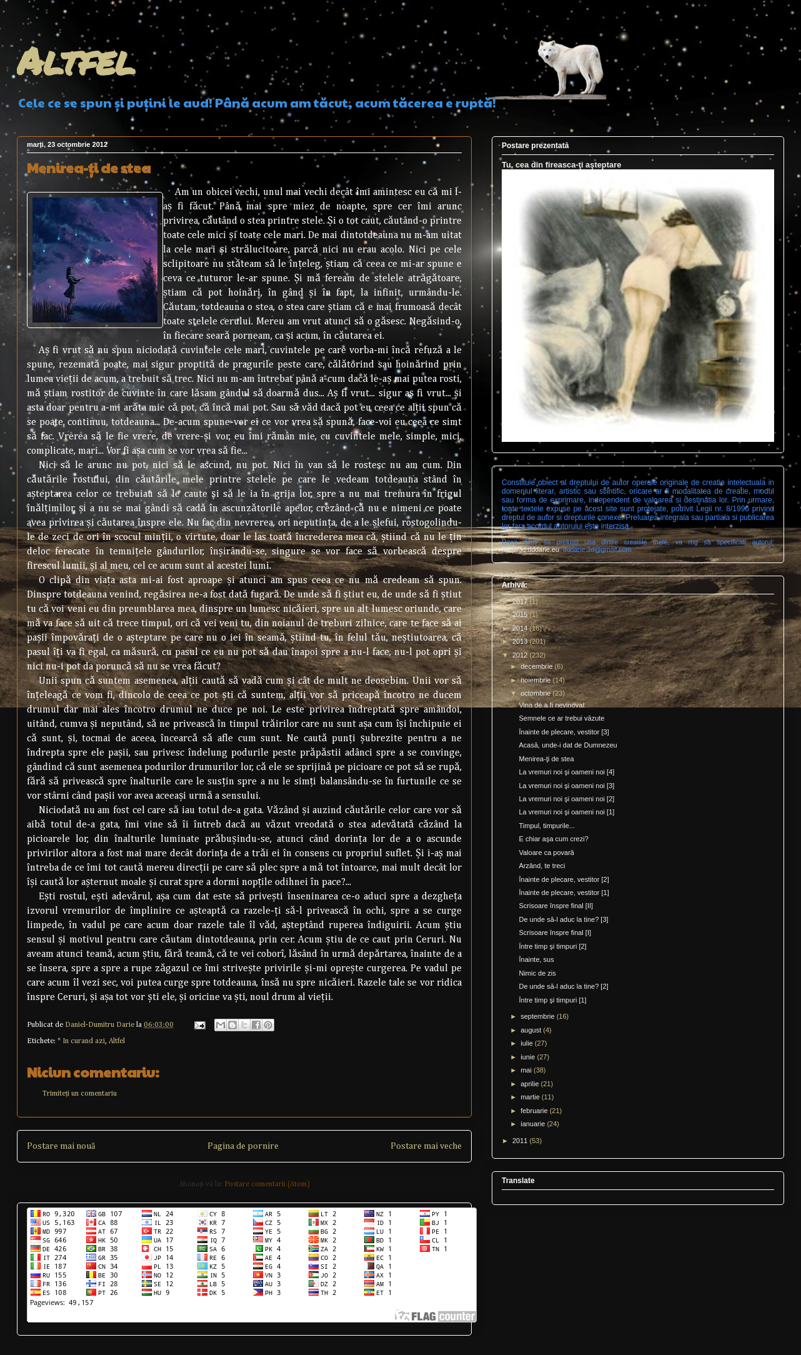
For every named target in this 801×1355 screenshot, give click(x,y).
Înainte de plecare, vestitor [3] (564, 732)
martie (531, 1097)
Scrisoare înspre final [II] (556, 905)
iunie (528, 1057)
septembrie (538, 1016)
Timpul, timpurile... (546, 825)
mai (527, 1070)
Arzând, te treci (542, 865)
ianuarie (533, 1124)
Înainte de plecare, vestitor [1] (564, 892)
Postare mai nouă (61, 1146)
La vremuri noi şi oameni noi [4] (566, 772)
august (531, 1030)
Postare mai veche (426, 1146)
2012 (521, 655)
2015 (521, 614)
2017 (521, 601)
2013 (521, 641)
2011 (521, 1140)
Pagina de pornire (243, 1146)
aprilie (530, 1084)
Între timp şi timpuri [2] (552, 946)
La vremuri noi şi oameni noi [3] (566, 785)
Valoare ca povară (546, 852)
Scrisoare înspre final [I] (555, 932)
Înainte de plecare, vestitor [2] (564, 879)
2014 (521, 628)
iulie (527, 1043)
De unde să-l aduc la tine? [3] (563, 919)
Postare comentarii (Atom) (267, 1184)
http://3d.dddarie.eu (530, 549)
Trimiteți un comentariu (79, 1094)
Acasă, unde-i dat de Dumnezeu (568, 745)
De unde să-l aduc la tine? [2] (563, 986)
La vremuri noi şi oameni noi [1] (566, 812)
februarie (534, 1110)
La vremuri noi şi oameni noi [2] (566, 798)
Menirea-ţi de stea (546, 758)
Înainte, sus (536, 959)
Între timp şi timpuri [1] (552, 1000)
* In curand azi (81, 1041)
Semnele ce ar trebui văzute (561, 718)
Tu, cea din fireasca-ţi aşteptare (561, 164)
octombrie (536, 693)
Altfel (76, 60)
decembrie (537, 666)
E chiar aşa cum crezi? (553, 838)
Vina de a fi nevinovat (551, 705)
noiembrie (536, 680)
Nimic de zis (537, 973)
